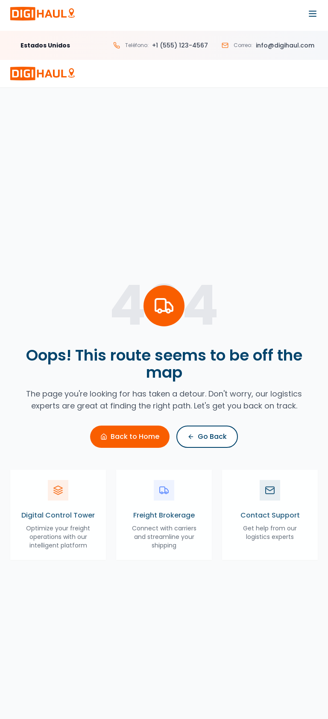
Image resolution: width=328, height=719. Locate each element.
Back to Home (129, 436)
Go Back (207, 436)
